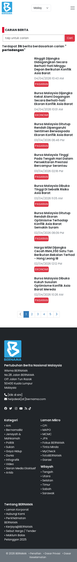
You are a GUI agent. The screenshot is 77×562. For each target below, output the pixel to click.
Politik (10, 443)
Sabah (46, 489)
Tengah (47, 472)
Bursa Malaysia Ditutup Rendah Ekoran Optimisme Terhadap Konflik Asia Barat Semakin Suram (52, 220)
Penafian (35, 553)
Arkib (9, 473)
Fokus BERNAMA (53, 443)
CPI (44, 426)
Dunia (10, 455)
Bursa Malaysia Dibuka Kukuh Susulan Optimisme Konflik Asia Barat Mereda (52, 283)
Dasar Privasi (52, 553)
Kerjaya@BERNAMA (19, 527)
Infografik (12, 460)
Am (8, 426)
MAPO (46, 430)
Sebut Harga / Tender (21, 531)
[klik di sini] (15, 395)
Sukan (10, 447)
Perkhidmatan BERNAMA (15, 520)
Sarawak (48, 493)
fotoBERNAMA (52, 455)
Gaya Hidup (14, 451)
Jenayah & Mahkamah (12, 436)
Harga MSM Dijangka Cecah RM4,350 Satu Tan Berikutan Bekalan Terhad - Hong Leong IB (54, 253)
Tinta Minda (50, 447)
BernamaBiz (14, 430)
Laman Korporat (17, 510)
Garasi (46, 460)
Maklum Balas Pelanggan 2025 (15, 537)
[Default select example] (41, 8)
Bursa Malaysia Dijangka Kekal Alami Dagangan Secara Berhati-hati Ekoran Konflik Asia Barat (53, 98)
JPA (45, 438)
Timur (46, 485)
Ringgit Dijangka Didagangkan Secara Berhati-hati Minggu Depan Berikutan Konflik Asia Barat (52, 65)
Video (10, 464)
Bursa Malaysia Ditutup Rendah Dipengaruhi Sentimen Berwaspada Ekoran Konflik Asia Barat (53, 129)
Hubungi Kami (15, 514)
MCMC (47, 434)
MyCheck (48, 451)
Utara (46, 476)
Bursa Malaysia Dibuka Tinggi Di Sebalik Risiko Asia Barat (52, 189)
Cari (70, 38)
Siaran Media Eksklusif (21, 468)
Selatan (47, 480)
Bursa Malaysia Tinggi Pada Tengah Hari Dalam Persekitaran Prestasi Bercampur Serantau (53, 160)
